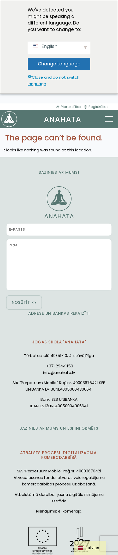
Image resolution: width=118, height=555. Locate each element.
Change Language (59, 64)
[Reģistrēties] (96, 106)
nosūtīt (21, 302)
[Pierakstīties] (68, 106)
